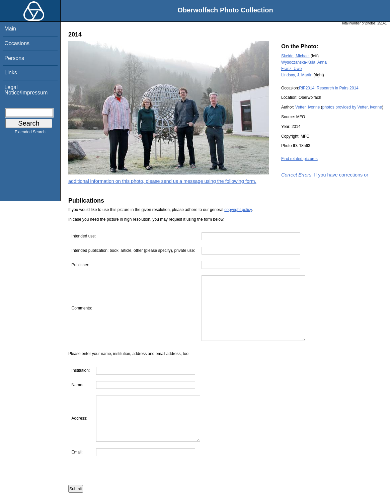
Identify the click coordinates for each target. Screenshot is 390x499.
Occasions (16, 43)
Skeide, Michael (295, 56)
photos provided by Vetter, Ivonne (352, 107)
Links (10, 72)
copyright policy (238, 209)
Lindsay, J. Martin (296, 75)
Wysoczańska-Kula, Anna (304, 62)
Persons (14, 58)
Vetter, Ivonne (307, 107)
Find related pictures (299, 158)
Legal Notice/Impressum (26, 89)
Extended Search (30, 133)
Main (10, 28)
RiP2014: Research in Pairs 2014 (328, 88)
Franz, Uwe (291, 68)
